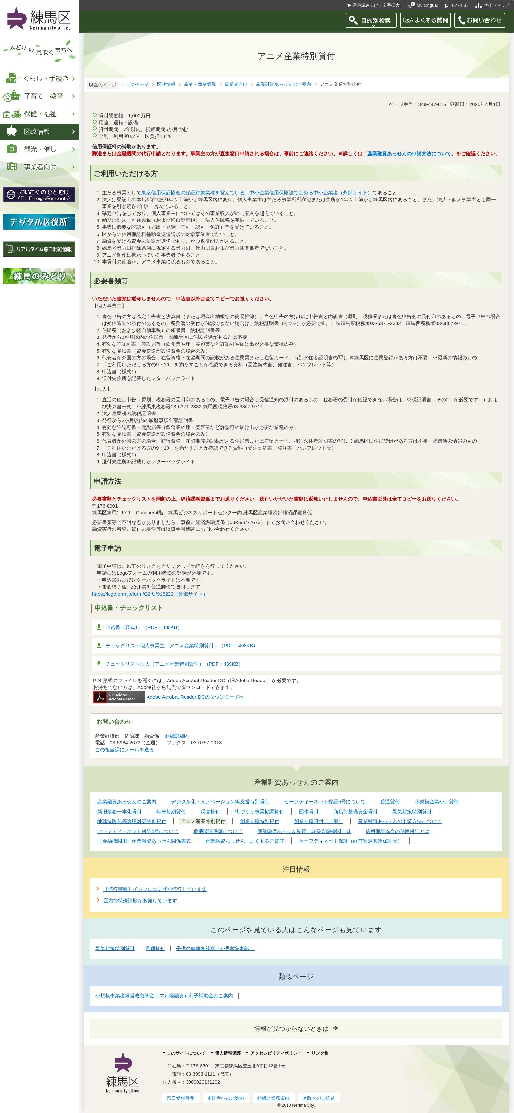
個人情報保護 (228, 1053)
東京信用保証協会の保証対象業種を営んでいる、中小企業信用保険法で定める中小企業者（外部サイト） (257, 192)
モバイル (459, 5)
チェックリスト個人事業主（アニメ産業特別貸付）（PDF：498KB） (182, 645)
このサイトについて (186, 1053)
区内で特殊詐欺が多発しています (140, 900)
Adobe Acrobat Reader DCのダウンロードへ (168, 697)
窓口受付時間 (180, 1098)
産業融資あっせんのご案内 (283, 84)
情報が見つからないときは (291, 1028)
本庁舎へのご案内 (226, 1098)
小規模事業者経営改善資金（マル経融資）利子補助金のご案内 (164, 995)
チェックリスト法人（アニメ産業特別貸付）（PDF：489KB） (174, 664)
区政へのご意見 (319, 1098)
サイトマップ (496, 5)
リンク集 (319, 1053)
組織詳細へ (177, 736)
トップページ (134, 84)
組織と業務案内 (273, 1098)
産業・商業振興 (200, 84)
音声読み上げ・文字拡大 (376, 5)
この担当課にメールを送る (124, 749)
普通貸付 (155, 948)
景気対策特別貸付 (115, 948)
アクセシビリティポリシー (276, 1053)
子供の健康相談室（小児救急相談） (215, 948)
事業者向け (236, 84)
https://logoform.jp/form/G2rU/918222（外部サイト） (150, 594)
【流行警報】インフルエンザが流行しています (155, 889)
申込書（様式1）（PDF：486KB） (144, 627)
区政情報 (166, 84)
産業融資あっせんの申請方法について (409, 153)
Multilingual (427, 5)
